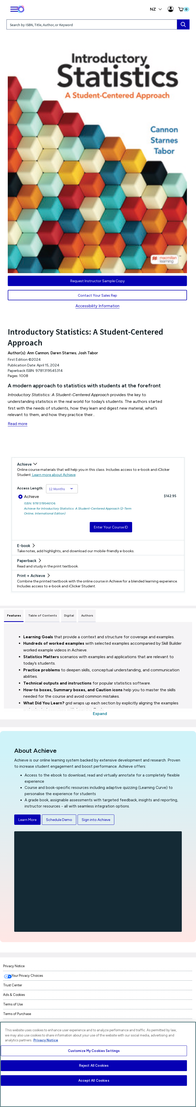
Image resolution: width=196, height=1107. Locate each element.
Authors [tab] (87, 615)
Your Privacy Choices (27, 976)
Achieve (28, 496)
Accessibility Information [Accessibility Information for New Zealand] (97, 306)
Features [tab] (14, 615)
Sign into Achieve (96, 820)
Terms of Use (13, 1004)
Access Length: (30, 488)
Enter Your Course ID (111, 527)
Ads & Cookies (14, 995)
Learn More (27, 820)
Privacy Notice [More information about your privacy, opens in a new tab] (45, 1040)
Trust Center (12, 985)
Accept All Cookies (93, 1080)
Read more (17, 423)
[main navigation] (14, 8)
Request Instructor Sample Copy (97, 281)
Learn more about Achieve (54, 475)
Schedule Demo (59, 820)
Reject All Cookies (94, 1065)
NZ (156, 9)
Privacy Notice (14, 966)
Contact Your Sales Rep (97, 295)
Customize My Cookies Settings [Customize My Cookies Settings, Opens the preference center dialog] (94, 1051)
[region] (98, 1064)
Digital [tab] (69, 615)
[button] (183, 9)
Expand (100, 713)
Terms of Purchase (17, 1014)
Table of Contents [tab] (42, 615)
